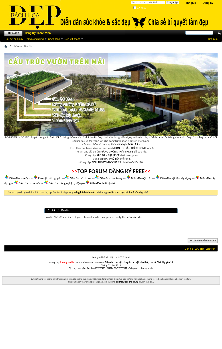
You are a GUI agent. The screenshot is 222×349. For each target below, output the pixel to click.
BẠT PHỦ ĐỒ (111, 158)
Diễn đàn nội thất (141, 178)
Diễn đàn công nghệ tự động (65, 183)
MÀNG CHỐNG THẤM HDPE (116, 151)
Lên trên (210, 248)
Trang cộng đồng (34, 39)
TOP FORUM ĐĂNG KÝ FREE (111, 171)
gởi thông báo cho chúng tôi (128, 281)
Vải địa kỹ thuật (87, 137)
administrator (135, 217)
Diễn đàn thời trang (110, 178)
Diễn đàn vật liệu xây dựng (175, 178)
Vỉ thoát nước (159, 137)
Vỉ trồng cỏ (188, 137)
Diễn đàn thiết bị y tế (102, 183)
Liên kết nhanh (72, 39)
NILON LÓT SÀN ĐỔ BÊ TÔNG (129, 148)
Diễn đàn (13, 33)
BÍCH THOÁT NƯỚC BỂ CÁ (106, 162)
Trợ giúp (191, 2)
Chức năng (54, 39)
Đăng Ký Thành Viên (38, 33)
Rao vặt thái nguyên (49, 178)
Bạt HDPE (55, 137)
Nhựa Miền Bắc (130, 144)
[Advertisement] (111, 318)
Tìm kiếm (213, 39)
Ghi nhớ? (139, 8)
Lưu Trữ (199, 248)
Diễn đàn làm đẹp (19, 178)
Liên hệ (188, 248)
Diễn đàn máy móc (29, 183)
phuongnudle (146, 268)
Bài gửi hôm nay (14, 39)
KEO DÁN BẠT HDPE (108, 155)
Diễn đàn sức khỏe (80, 178)
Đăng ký (208, 2)
